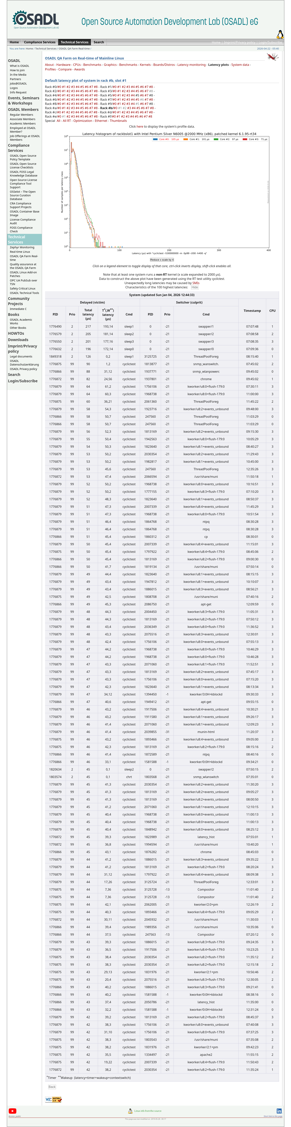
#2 (69, 87)
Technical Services (45, 48)
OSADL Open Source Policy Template (23, 157)
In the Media (18, 74)
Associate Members (22, 119)
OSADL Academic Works (21, 321)
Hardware (63, 65)
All (58, 121)
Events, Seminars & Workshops (23, 100)
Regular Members (21, 114)
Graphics (110, 65)
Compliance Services (19, 148)
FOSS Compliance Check (21, 229)
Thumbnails (118, 121)
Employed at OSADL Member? (23, 129)
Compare (65, 69)
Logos (14, 88)
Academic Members (23, 123)
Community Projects (19, 301)
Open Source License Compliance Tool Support (23, 183)
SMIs (195, 283)
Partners (15, 79)
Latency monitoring (191, 65)
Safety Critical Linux (22, 288)
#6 (87, 87)
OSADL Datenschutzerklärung (24, 362)
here (140, 126)
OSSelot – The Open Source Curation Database (23, 195)
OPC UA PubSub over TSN (23, 282)
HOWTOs (16, 333)
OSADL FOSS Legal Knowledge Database (24, 173)
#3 (73, 87)
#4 (78, 87)
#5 (82, 87)
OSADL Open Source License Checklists (23, 165)
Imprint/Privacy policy (239, 42)
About (49, 65)
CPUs (77, 65)
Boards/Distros (164, 65)
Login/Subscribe (270, 42)
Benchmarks (92, 65)
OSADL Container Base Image (24, 213)
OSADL (14, 60)
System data (240, 65)
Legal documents (21, 356)
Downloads (18, 339)
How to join (17, 70)
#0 (59, 87)
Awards (79, 69)
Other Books (18, 328)
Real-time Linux (20, 252)
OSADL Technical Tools (24, 293)
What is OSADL (19, 66)
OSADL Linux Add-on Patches (23, 274)
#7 (91, 87)
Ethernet (101, 121)
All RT (67, 121)
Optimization (82, 121)
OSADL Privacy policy (23, 369)
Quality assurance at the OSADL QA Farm (23, 266)
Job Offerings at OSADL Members (25, 137)
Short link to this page (273, 1116)
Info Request (18, 92)
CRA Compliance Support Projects (21, 205)
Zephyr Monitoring (22, 247)
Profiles (50, 69)
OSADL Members (23, 109)
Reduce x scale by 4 (162, 259)
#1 (64, 87)
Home (216, 42)
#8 (96, 87)
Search (14, 374)
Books (13, 314)
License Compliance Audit (23, 221)
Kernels (145, 65)
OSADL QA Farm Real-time (74, 48)
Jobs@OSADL (18, 83)
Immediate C (18, 309)
